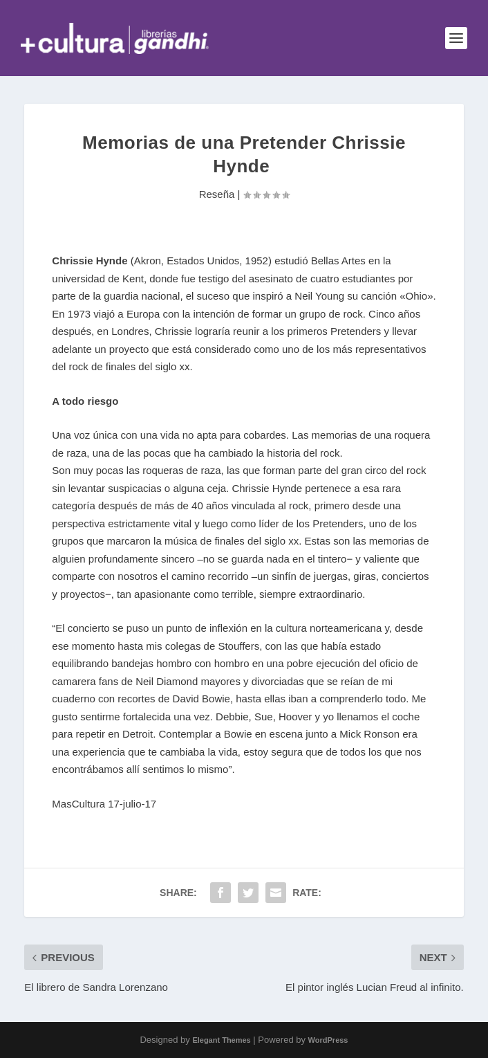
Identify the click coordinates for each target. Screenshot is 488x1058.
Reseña (217, 194)
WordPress (328, 1040)
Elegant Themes (221, 1040)
